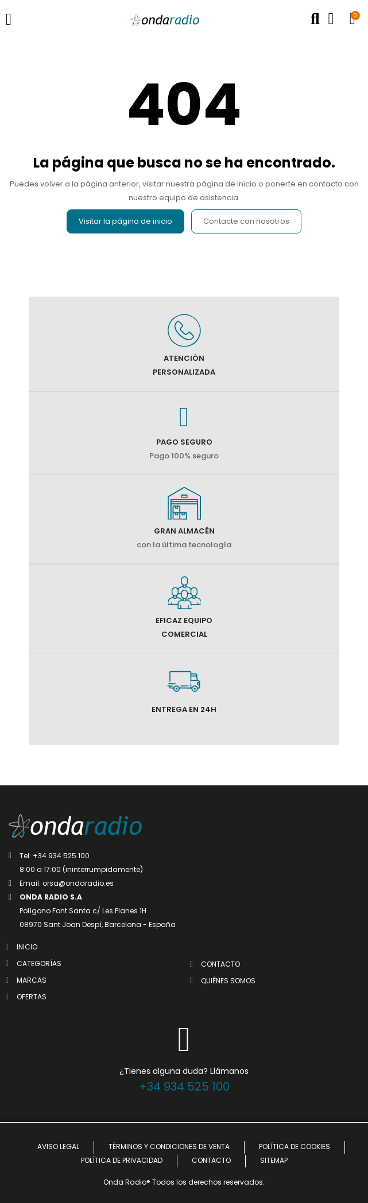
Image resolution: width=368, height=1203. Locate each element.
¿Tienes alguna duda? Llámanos (184, 1071)
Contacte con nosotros (246, 221)
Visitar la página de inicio (125, 221)
